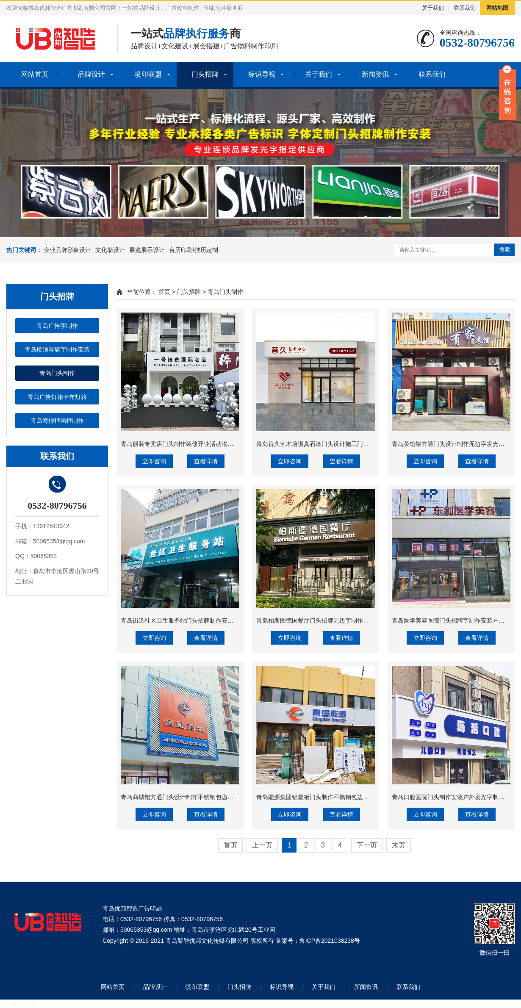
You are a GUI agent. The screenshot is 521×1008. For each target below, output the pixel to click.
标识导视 (261, 74)
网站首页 (34, 74)
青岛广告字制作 (57, 325)
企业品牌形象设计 (67, 249)
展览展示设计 (147, 249)
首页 (164, 291)
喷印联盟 (148, 74)
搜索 (504, 249)
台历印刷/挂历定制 (193, 249)
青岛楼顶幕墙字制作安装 (57, 349)
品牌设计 (91, 74)
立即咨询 (154, 461)
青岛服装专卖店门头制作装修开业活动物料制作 (183, 443)
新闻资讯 (375, 74)
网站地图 (497, 8)
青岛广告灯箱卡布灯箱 (57, 396)
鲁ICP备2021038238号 (329, 940)
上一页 (262, 845)
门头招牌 (205, 74)
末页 (398, 845)
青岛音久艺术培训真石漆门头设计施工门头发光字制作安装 (333, 443)
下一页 (367, 845)
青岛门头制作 (57, 373)
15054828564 (18, 1003)
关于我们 (433, 8)
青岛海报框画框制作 (57, 420)
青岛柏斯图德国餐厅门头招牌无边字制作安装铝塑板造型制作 (336, 620)
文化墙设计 (110, 249)
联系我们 (465, 8)
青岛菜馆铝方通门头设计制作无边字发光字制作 (454, 443)
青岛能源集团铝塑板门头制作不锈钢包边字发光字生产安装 (333, 797)
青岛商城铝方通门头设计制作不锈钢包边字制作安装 (189, 797)
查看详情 (206, 461)
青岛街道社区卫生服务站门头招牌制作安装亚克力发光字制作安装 (207, 620)
